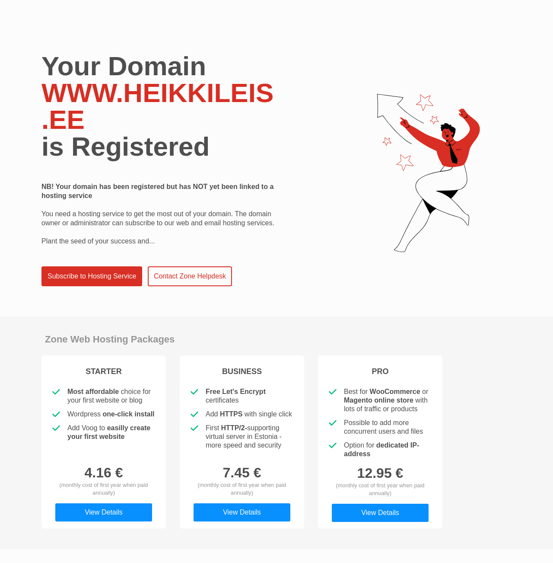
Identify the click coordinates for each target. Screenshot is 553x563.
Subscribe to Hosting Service (92, 276)
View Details (104, 512)
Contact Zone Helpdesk (190, 276)
